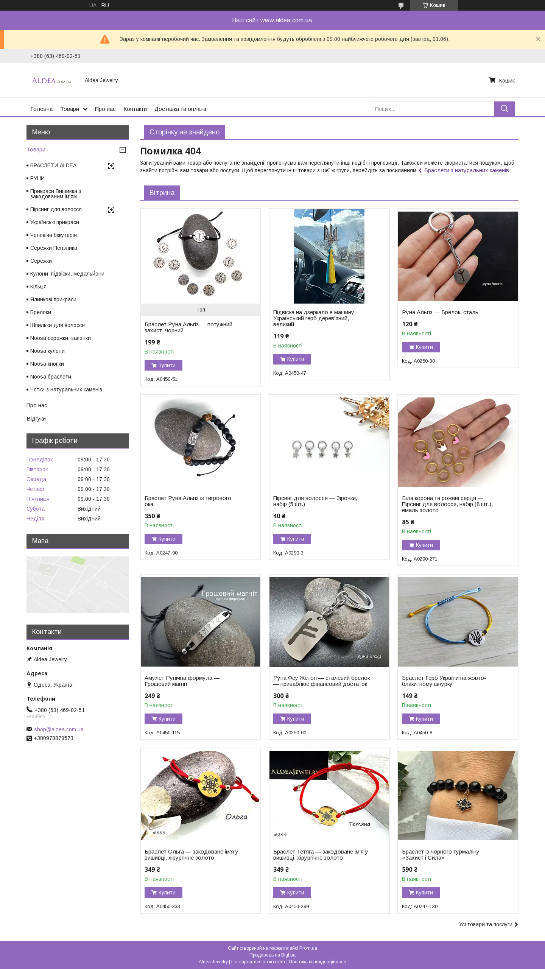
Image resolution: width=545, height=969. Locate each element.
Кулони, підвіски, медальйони (67, 274)
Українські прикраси (54, 222)
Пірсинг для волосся (56, 209)
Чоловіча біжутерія (53, 235)
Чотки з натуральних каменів (66, 389)
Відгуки (36, 418)
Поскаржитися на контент (258, 961)
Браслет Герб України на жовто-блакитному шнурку (444, 681)
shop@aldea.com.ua (59, 729)
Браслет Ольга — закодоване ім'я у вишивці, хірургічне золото (191, 855)
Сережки (41, 261)
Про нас (105, 109)
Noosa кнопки (47, 364)
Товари (69, 109)
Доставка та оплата (180, 109)
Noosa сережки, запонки (60, 338)
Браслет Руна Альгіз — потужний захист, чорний (188, 327)
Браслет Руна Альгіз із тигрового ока (188, 501)
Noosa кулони (47, 351)
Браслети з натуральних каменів (466, 170)
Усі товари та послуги (485, 924)
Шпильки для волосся (57, 325)
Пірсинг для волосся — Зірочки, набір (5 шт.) (315, 501)
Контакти (135, 109)
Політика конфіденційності (317, 961)
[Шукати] (504, 108)
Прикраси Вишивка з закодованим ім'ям (55, 193)
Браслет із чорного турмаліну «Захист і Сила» (441, 855)
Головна (41, 109)
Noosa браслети (50, 377)
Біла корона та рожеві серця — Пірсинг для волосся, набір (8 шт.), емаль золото (447, 504)
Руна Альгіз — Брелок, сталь (440, 312)
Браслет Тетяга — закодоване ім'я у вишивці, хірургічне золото (320, 855)
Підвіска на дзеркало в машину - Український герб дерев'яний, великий (315, 318)
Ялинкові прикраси (53, 299)
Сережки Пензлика (53, 248)
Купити (167, 365)
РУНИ (37, 178)
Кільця (38, 287)
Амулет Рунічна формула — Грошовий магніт (182, 681)
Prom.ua (308, 948)
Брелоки (40, 312)
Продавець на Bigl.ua (272, 955)
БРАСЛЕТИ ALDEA (53, 165)
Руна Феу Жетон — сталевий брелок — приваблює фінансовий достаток (321, 681)
